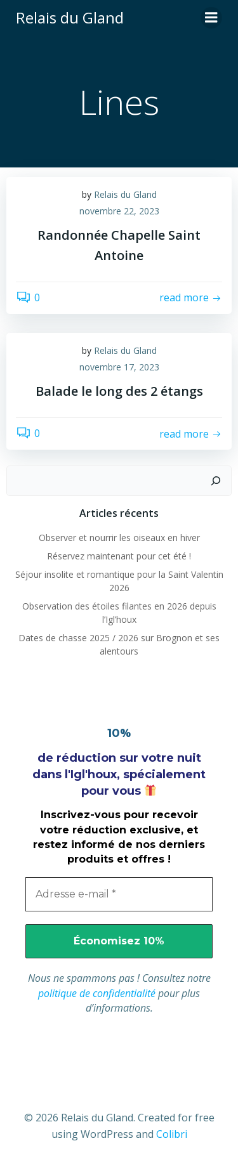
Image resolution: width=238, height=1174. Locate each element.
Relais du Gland (125, 194)
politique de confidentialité (96, 993)
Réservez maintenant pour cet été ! (119, 556)
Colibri (171, 1134)
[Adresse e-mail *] (119, 894)
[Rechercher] (216, 480)
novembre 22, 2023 (119, 211)
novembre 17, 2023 (119, 367)
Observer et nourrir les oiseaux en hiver (119, 538)
